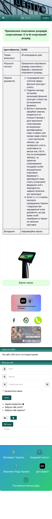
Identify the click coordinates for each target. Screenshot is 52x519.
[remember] (3, 391)
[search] (30, 17)
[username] (28, 368)
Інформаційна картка (31, 231)
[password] (28, 376)
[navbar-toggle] (3, 17)
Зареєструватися (14, 404)
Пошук (7, 424)
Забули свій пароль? (15, 410)
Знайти (46, 18)
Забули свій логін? (14, 407)
